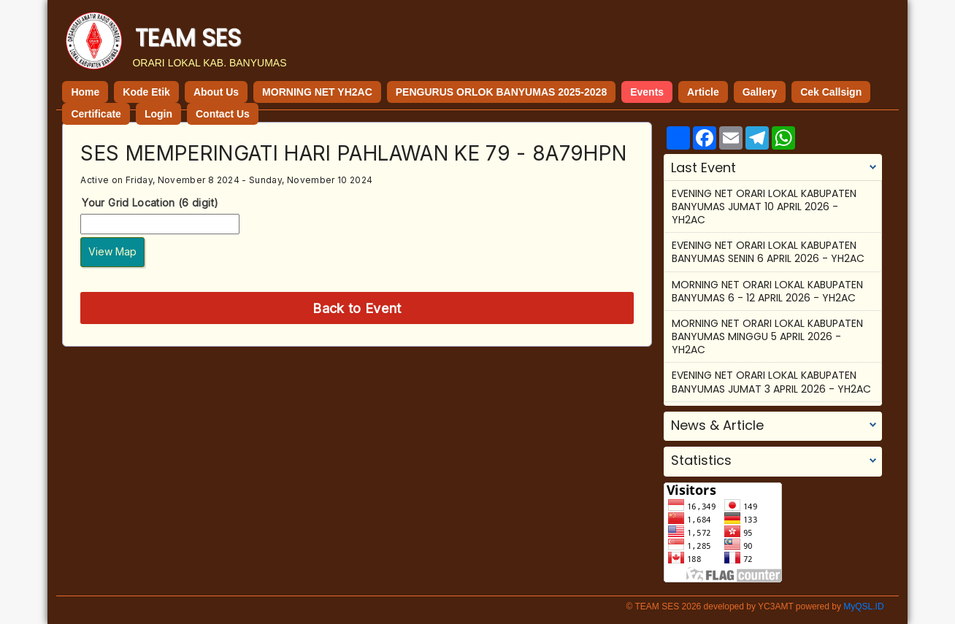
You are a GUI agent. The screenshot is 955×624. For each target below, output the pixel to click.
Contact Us (223, 114)
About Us (216, 92)
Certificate (95, 114)
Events (647, 92)
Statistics (701, 460)
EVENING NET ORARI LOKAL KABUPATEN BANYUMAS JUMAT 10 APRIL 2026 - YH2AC (764, 206)
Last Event (703, 168)
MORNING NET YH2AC (317, 92)
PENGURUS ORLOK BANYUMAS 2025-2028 (501, 92)
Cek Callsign (831, 92)
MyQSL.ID (863, 606)
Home (85, 92)
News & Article (717, 425)
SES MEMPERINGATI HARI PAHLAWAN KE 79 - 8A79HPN (353, 153)
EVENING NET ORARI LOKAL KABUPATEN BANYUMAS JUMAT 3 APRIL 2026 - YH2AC (771, 382)
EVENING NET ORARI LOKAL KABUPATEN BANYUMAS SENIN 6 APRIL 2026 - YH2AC (768, 252)
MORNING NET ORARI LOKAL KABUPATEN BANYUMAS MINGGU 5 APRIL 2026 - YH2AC (767, 336)
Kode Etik (146, 92)
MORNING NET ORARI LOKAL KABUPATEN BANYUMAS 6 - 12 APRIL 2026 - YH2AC (767, 291)
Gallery (760, 92)
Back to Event (357, 308)
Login (158, 114)
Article (703, 92)
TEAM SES (188, 37)
